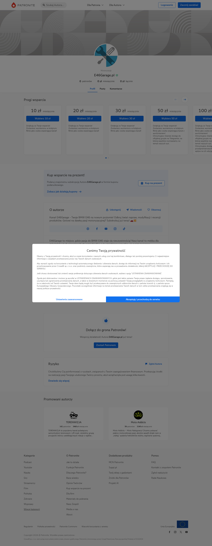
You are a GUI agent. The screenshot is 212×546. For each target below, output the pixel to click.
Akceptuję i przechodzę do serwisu (143, 299)
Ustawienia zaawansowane (69, 299)
